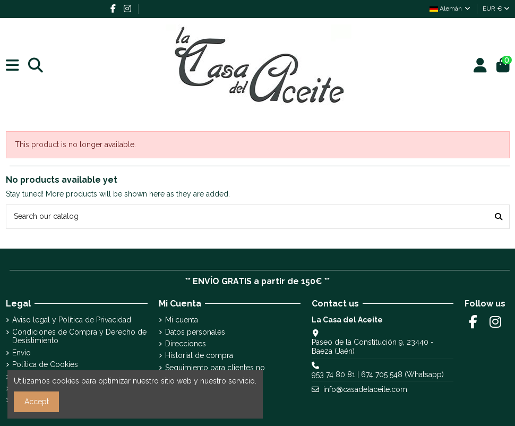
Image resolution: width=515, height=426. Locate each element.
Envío (21, 352)
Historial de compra (199, 355)
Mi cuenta (181, 320)
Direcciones (185, 343)
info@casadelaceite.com (365, 389)
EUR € (496, 8)
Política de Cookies (45, 364)
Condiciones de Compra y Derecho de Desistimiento (79, 336)
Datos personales (195, 332)
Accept (36, 401)
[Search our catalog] (498, 216)
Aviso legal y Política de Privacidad (71, 320)
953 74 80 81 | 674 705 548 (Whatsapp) (378, 374)
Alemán (450, 8)
